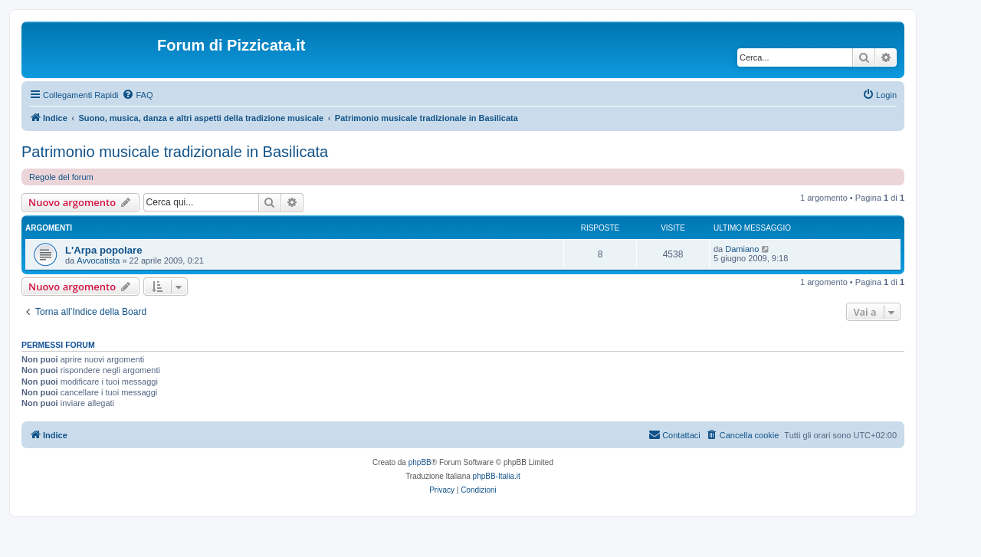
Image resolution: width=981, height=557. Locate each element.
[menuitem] (137, 95)
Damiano (742, 249)
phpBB (419, 462)
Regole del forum (61, 177)
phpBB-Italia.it (496, 476)
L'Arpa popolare (104, 250)
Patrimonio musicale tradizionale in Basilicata (174, 151)
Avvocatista (98, 260)
